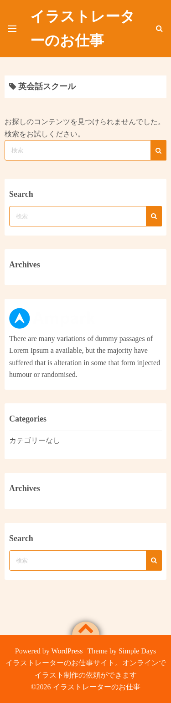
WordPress (67, 651)
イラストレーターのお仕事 (96, 687)
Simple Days (137, 651)
